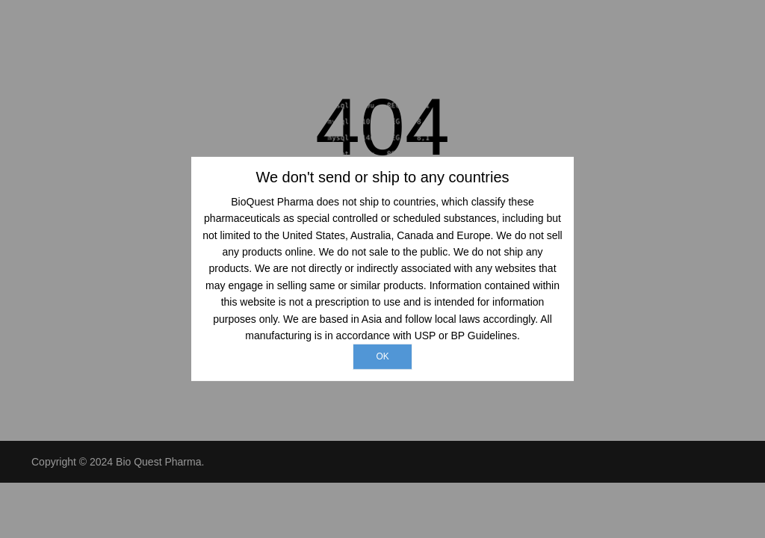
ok (382, 356)
